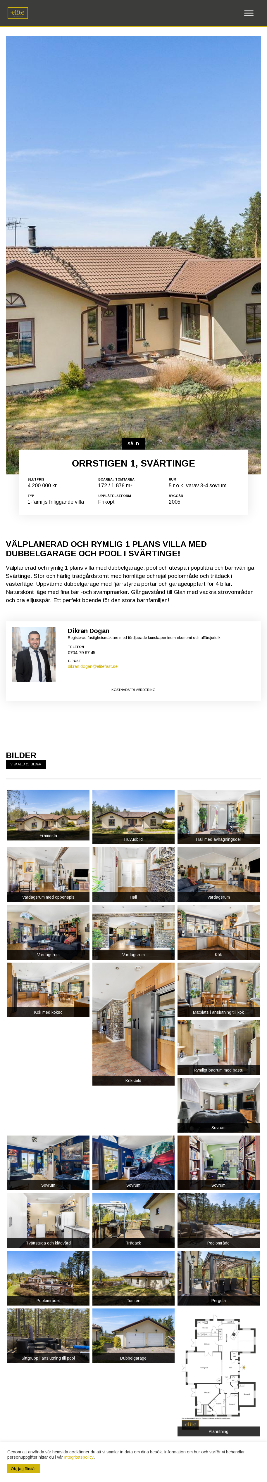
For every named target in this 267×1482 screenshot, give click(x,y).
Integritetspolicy (79, 1457)
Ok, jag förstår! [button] (24, 1469)
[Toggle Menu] (248, 13)
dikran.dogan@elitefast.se (93, 968)
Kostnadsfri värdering (133, 993)
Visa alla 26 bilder (26, 1067)
